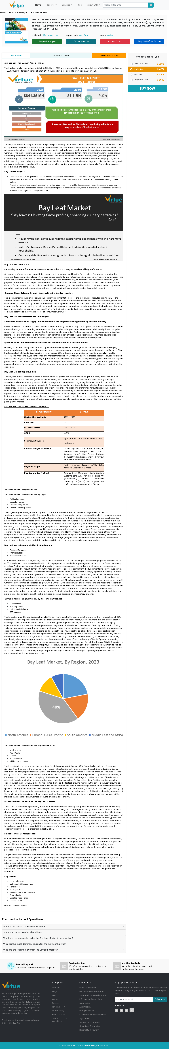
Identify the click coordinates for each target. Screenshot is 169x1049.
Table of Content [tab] (61, 55)
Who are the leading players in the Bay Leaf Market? (30, 949)
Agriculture (84, 1018)
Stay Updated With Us (126, 982)
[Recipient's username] (134, 999)
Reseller (55, 1003)
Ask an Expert (115, 41)
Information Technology (90, 999)
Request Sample (47, 41)
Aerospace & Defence (89, 1022)
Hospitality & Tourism (89, 1030)
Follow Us (119, 1005)
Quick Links (85, 982)
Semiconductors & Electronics (93, 995)
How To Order (58, 1014)
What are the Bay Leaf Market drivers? (23, 932)
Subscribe (160, 999)
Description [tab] (16, 55)
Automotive (84, 1003)
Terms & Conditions (59, 1019)
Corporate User (141, 79)
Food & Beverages (18, 12)
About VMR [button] (92, 4)
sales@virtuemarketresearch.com (23, 1020)
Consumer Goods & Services (92, 1014)
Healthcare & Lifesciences (91, 991)
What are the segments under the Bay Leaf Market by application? (38, 938)
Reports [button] (51, 4)
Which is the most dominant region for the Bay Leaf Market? (34, 944)
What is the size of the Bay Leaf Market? (24, 926)
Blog (80, 4)
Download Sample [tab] (109, 55)
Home (39, 4)
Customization (81, 41)
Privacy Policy (58, 1007)
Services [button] (66, 4)
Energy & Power (86, 1010)
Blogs (54, 991)
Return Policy (58, 1010)
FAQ (54, 995)
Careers (56, 999)
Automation (85, 1007)
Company (57, 982)
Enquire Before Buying (149, 41)
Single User (138, 69)
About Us (56, 987)
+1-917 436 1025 (13, 1023)
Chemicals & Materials (89, 1026)
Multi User (138, 74)
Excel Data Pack (141, 63)
